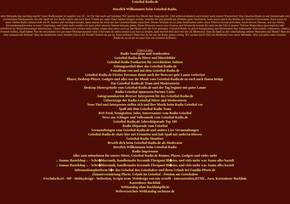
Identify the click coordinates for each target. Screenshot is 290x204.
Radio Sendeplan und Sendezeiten (145, 54)
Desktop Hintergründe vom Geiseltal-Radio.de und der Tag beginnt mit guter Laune (145, 88)
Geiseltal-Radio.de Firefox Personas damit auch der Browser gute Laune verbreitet (145, 75)
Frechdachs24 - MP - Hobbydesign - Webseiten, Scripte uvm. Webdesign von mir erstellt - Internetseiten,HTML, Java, (130, 178)
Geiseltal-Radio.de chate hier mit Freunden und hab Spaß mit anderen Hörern (145, 134)
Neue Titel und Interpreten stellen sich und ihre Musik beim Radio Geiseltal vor (145, 105)
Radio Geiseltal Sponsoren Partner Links (145, 92)
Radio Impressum (145, 151)
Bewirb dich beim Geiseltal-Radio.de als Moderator (145, 143)
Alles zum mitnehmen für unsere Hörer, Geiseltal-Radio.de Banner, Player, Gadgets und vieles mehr (145, 156)
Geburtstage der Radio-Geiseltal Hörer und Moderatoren (144, 100)
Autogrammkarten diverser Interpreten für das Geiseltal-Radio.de (145, 96)
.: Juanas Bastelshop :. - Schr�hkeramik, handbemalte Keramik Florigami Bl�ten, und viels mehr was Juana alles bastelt (145, 160)
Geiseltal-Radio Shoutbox (144, 139)
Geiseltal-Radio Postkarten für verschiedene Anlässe (145, 62)
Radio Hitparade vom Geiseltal (145, 126)
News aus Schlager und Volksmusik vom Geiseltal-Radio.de (145, 117)
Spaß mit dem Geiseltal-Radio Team (145, 109)
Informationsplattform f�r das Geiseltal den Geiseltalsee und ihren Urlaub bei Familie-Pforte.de (144, 170)
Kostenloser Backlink (231, 178)
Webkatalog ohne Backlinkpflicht (145, 187)
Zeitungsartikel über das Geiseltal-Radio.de (144, 66)
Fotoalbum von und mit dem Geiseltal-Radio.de (144, 71)
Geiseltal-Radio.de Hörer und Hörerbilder (145, 58)
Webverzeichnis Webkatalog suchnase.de (145, 191)
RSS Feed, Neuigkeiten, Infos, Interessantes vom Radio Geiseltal (145, 113)
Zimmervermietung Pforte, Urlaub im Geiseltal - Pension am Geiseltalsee (145, 174)
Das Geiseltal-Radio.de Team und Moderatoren (145, 83)
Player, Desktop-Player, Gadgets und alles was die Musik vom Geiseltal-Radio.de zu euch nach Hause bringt (145, 79)
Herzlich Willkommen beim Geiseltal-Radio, (145, 9)
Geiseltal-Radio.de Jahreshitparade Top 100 (145, 122)
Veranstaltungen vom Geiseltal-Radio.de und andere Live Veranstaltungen (145, 130)
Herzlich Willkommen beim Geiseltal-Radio (145, 147)
